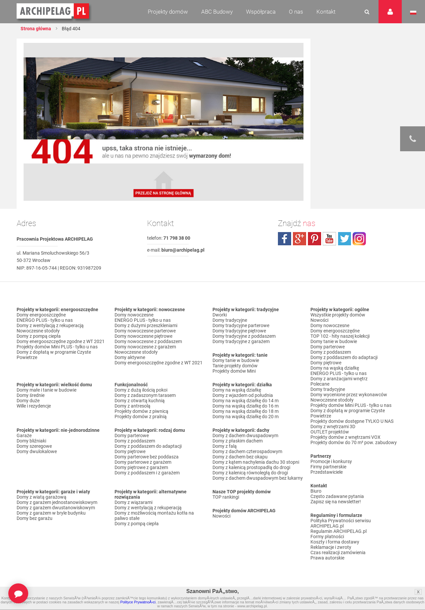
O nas (296, 11)
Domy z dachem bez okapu (240, 456)
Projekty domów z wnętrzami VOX (345, 437)
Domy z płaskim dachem (237, 440)
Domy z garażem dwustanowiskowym (56, 507)
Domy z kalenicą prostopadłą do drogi (251, 467)
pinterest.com (314, 238)
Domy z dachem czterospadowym (247, 451)
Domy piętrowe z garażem (141, 467)
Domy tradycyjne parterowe (240, 325)
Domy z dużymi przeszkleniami (146, 325)
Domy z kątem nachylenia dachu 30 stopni (255, 462)
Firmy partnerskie (328, 466)
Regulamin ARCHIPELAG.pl (338, 531)
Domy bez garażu (34, 518)
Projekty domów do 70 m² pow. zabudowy (353, 442)
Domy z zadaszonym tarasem (145, 395)
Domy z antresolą (132, 406)
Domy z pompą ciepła (39, 336)
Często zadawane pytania (337, 496)
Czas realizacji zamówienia (338, 552)
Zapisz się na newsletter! (335, 501)
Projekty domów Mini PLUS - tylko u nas (57, 346)
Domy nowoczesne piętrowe (143, 336)
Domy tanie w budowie (235, 360)
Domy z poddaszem (135, 440)
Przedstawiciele (326, 472)
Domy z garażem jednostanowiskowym (57, 502)
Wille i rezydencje (34, 406)
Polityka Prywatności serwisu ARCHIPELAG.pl (340, 523)
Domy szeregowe (34, 446)
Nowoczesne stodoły (38, 330)
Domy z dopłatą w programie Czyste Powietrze (54, 354)
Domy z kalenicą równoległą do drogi (250, 472)
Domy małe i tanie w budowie (46, 390)
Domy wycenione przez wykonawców (348, 394)
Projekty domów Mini (234, 371)
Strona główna (36, 28)
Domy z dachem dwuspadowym (245, 435)
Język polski (413, 13)
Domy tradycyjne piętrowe (239, 330)
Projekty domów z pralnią (141, 416)
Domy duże (28, 400)
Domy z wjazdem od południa (242, 395)
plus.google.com (299, 238)
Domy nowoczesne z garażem (145, 346)
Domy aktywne (130, 357)
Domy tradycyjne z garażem (241, 341)
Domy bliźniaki (31, 440)
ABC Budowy (217, 11)
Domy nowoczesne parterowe (145, 330)
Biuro (315, 491)
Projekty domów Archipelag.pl (53, 11)
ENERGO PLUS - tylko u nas (45, 320)
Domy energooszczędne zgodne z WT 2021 (61, 341)
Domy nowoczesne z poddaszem (148, 341)
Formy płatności (327, 536)
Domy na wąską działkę (236, 390)
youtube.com (329, 238)
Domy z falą (224, 446)
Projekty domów (168, 11)
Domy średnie (30, 395)
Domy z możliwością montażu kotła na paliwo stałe (154, 515)
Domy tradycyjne (229, 320)
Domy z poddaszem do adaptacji (148, 446)
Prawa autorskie (327, 557)
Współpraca (261, 11)
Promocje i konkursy (331, 461)
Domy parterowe (132, 435)
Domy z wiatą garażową (41, 497)
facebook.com (284, 238)
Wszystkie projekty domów (337, 314)
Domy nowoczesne (134, 314)
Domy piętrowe (130, 451)
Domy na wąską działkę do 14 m (245, 400)
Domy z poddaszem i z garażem (147, 472)
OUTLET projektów (329, 431)
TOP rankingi (225, 497)
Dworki (219, 314)
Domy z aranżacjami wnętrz (339, 378)
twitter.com (344, 238)
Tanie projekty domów (235, 365)
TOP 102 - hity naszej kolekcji (340, 336)
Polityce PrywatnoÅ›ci (137, 602)
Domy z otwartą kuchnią (140, 400)
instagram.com (359, 238)
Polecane (319, 384)
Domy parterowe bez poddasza (147, 456)
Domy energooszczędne (41, 314)
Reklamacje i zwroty (330, 547)
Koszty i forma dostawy (334, 542)
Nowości (221, 516)
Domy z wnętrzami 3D (332, 426)
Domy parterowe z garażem (143, 462)
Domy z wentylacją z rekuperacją (50, 325)
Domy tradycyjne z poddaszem (244, 336)
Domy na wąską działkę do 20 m (245, 416)
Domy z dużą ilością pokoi (141, 390)
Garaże (24, 435)
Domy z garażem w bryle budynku (51, 513)
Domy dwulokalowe (37, 451)
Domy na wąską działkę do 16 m (245, 406)
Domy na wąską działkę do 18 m (245, 411)
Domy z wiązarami (133, 502)
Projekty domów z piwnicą (141, 411)
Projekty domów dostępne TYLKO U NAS (351, 421)
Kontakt (325, 11)
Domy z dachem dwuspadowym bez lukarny (257, 478)
